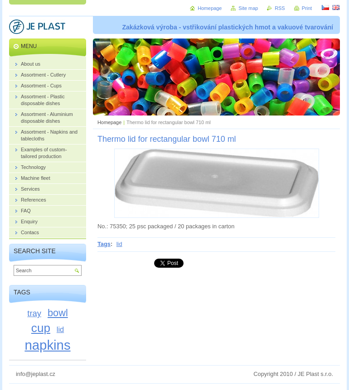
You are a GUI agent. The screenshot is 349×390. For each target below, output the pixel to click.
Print (307, 8)
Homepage (109, 122)
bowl (58, 312)
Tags (104, 244)
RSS (280, 8)
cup (40, 328)
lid (119, 244)
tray (34, 313)
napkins (47, 344)
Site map (248, 8)
